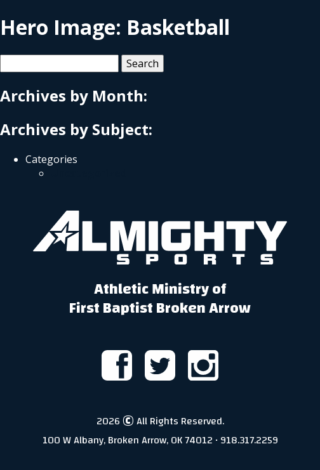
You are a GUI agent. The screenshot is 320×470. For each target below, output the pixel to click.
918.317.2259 (249, 440)
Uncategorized (89, 173)
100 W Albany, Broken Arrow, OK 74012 (128, 440)
